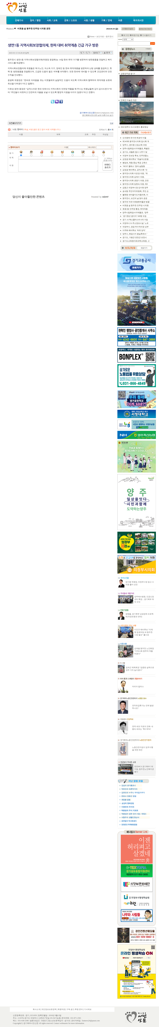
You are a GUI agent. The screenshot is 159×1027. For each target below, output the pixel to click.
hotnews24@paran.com (104, 113)
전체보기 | (106, 130)
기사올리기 (146, 35)
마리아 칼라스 (138, 686)
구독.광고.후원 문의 (74, 1009)
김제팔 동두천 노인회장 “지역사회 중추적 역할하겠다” (144, 651)
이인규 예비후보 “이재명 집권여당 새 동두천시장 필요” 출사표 (143, 632)
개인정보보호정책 (48, 1009)
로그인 (126, 35)
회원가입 (135, 35)
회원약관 (61, 1009)
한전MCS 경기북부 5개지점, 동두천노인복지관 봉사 (144, 769)
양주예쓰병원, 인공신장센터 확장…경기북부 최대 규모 (144, 599)
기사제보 (87, 1009)
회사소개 (36, 1009)
